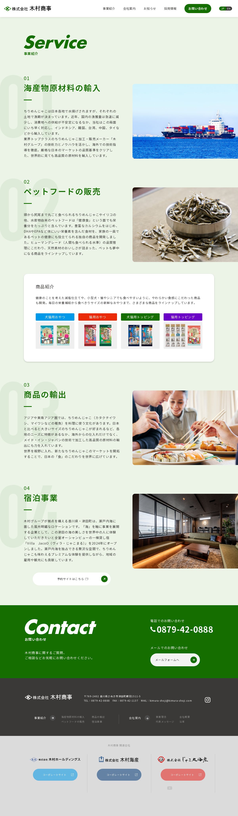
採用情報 (170, 8)
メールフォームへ (176, 660)
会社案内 (129, 8)
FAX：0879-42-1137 (125, 701)
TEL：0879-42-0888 (97, 701)
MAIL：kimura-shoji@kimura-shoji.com (166, 701)
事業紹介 (109, 8)
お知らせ (150, 8)
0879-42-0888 (185, 630)
